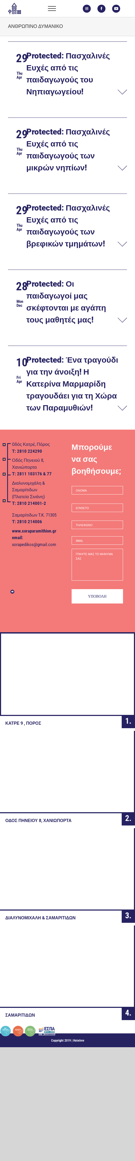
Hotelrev (78, 1040)
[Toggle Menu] (52, 8)
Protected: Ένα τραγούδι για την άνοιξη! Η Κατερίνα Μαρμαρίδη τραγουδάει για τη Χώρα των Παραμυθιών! (72, 383)
